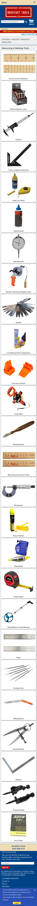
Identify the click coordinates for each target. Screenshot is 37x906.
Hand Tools (15, 39)
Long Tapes (18, 414)
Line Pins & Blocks (18, 383)
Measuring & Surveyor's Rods (18, 475)
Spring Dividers (18, 749)
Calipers (18, 139)
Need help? (6, 886)
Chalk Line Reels (18, 200)
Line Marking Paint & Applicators (18, 353)
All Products (6, 39)
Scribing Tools (18, 688)
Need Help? (4, 29)
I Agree (17, 903)
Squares (18, 779)
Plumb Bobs (18, 566)
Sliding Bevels (18, 718)
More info (5, 899)
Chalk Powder (19, 231)
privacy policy (7, 875)
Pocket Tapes (18, 597)
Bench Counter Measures (18, 78)
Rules (18, 657)
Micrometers (18, 505)
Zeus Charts (18, 840)
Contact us (5, 881)
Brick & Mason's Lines (18, 109)
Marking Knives (18, 444)
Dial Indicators (18, 261)
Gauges (18, 322)
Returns (4, 884)
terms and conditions (19, 875)
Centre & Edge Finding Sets (19, 170)
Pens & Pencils (18, 536)
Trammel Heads (18, 810)
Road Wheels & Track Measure (19, 627)
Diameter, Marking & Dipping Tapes (18, 292)
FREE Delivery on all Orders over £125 (18, 32)
